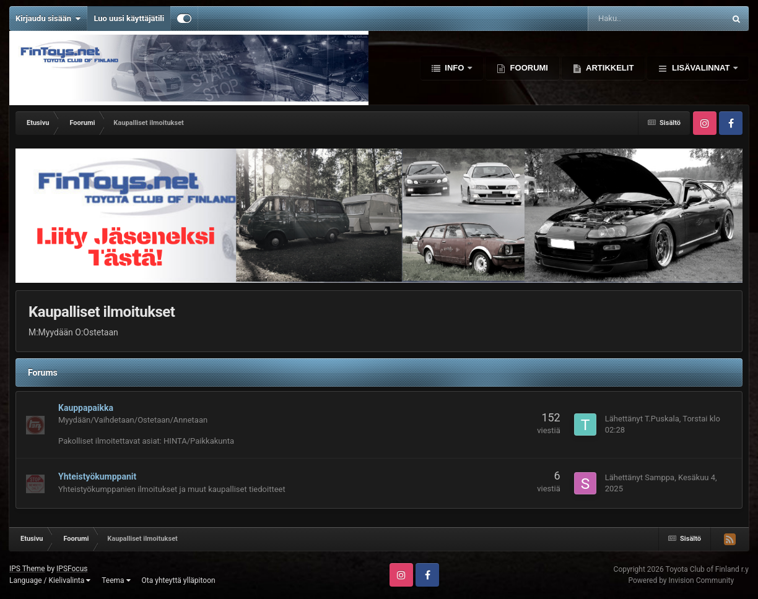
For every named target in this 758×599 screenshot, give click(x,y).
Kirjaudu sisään (48, 18)
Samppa (659, 477)
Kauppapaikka (85, 408)
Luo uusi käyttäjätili (129, 18)
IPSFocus (71, 568)
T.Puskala (662, 418)
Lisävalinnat (700, 67)
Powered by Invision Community (681, 580)
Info (454, 67)
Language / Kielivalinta (49, 580)
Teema (116, 580)
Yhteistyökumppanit (97, 476)
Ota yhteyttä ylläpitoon (179, 580)
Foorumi (528, 67)
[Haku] (626, 18)
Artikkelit (609, 67)
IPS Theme (27, 568)
